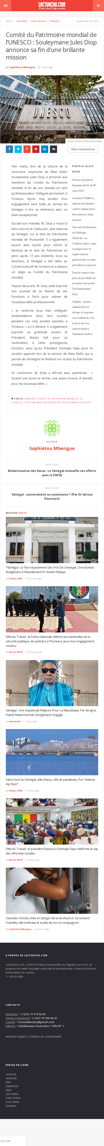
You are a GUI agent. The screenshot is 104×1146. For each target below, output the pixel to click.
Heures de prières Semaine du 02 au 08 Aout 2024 (84, 185)
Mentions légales (16, 1036)
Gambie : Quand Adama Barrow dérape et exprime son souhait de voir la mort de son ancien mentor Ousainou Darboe (83, 318)
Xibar (9, 1090)
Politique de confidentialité (45, 1036)
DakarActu (12, 1086)
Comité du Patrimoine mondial (58, 398)
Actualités (21, 21)
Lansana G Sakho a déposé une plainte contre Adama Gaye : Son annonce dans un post (84, 209)
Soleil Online (13, 1098)
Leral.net (11, 1074)
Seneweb (11, 1078)
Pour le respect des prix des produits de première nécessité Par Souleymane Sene (84, 283)
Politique (54, 21)
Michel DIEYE (16, 652)
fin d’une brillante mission (42, 402)
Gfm (8, 1082)
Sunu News (12, 1102)
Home (9, 21)
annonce (30, 398)
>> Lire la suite (14, 976)
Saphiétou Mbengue (22, 67)
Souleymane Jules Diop (76, 402)
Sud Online (12, 1094)
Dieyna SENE (15, 578)
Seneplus (11, 1106)
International (38, 21)
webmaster (15, 721)
